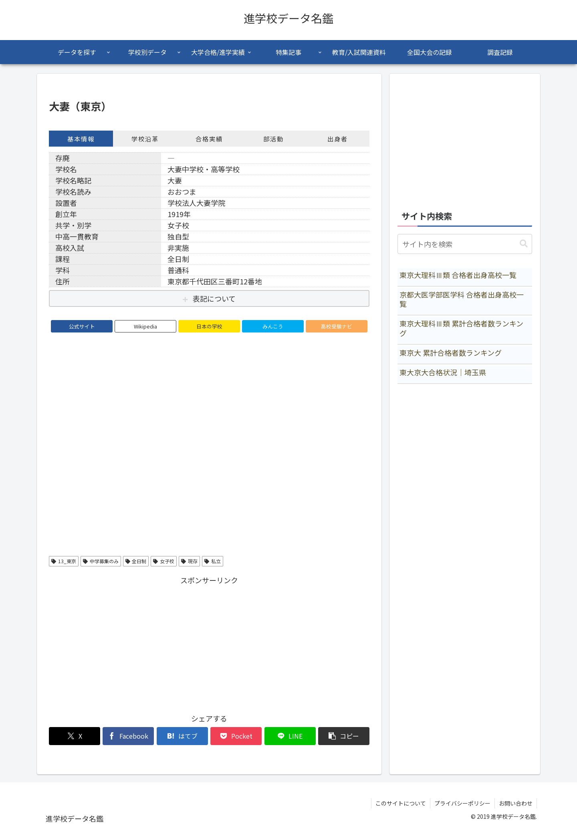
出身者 (337, 138)
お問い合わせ (516, 803)
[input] (464, 244)
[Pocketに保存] (236, 736)
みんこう (272, 326)
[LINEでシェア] (290, 736)
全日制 (136, 561)
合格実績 (209, 138)
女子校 (163, 561)
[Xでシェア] (74, 736)
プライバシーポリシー (462, 803)
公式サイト (82, 326)
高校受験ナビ (336, 326)
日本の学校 (209, 326)
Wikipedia (145, 326)
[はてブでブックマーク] (182, 736)
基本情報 (81, 138)
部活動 (273, 138)
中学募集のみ (101, 561)
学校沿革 (145, 138)
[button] (343, 736)
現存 (189, 561)
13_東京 (63, 561)
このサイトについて (400, 803)
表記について (214, 298)
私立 (212, 561)
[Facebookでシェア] (128, 736)
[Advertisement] (209, 643)
